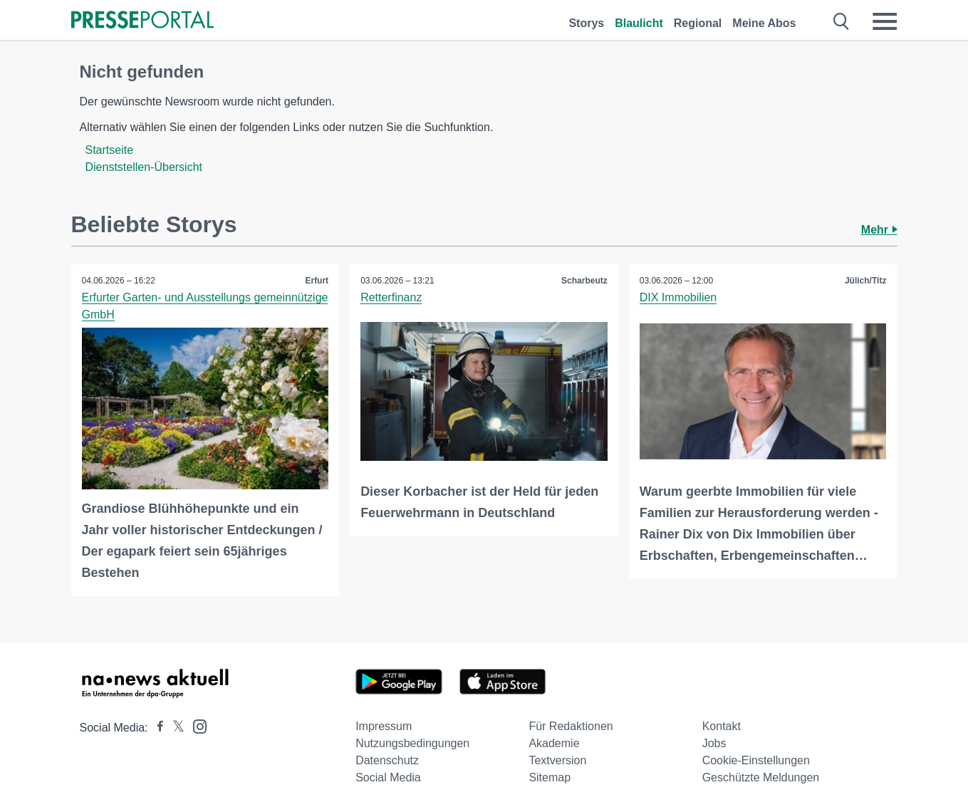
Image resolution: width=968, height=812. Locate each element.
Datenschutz (387, 760)
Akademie (554, 743)
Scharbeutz (584, 281)
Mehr (879, 230)
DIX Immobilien (678, 297)
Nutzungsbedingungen (412, 743)
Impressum (383, 726)
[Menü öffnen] (884, 21)
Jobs (714, 743)
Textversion (557, 760)
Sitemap (550, 777)
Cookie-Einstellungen (756, 760)
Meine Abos (764, 23)
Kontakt (721, 726)
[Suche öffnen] (841, 21)
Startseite (109, 150)
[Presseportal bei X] (174, 728)
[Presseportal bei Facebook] (156, 728)
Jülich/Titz (865, 281)
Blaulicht (639, 23)
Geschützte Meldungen (761, 777)
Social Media (388, 777)
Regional (698, 23)
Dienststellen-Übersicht (144, 167)
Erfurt (316, 281)
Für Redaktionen (571, 726)
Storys (586, 23)
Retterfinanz (391, 297)
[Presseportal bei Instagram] (195, 725)
